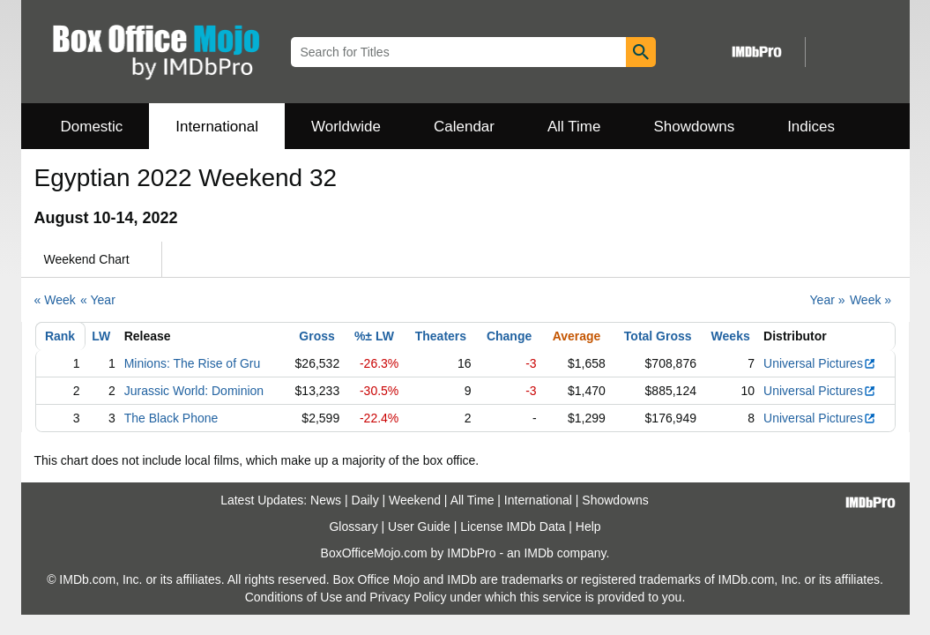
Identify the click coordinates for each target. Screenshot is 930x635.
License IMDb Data (512, 526)
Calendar (464, 126)
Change (509, 336)
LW (101, 336)
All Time (573, 126)
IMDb (538, 553)
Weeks (730, 336)
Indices (811, 126)
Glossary (353, 526)
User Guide (419, 526)
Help (588, 526)
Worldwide (346, 126)
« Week (55, 300)
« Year (97, 300)
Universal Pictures (819, 363)
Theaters (440, 336)
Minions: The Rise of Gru (192, 363)
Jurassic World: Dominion (194, 391)
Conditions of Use (294, 597)
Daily (365, 500)
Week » (870, 300)
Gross (316, 336)
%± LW (374, 336)
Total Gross (658, 336)
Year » (827, 300)
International (216, 126)
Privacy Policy (407, 597)
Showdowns (693, 126)
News (325, 500)
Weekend (415, 500)
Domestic (92, 126)
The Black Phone (171, 418)
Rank (60, 336)
